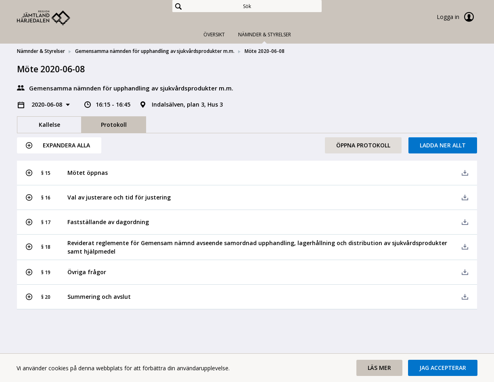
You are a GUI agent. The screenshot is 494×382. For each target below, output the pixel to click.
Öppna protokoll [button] (363, 145)
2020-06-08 (47, 104)
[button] (59, 145)
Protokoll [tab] (114, 124)
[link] (57, 18)
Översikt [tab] (214, 34)
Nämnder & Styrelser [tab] (264, 34)
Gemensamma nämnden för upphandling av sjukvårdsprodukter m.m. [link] (154, 51)
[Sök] (247, 6)
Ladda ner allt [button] (443, 145)
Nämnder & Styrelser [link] (41, 51)
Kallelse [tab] (49, 124)
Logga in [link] (457, 17)
